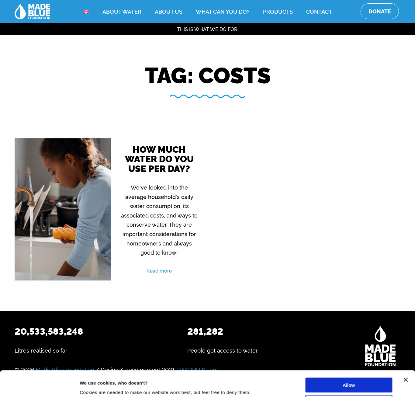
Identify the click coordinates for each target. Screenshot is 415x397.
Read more (159, 270)
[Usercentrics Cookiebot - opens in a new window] (39, 385)
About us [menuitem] (168, 11)
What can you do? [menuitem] (223, 11)
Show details (94, 385)
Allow (349, 361)
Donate (379, 11)
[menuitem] (86, 11)
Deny (348, 378)
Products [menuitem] (278, 11)
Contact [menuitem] (319, 11)
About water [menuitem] (121, 11)
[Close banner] (405, 355)
